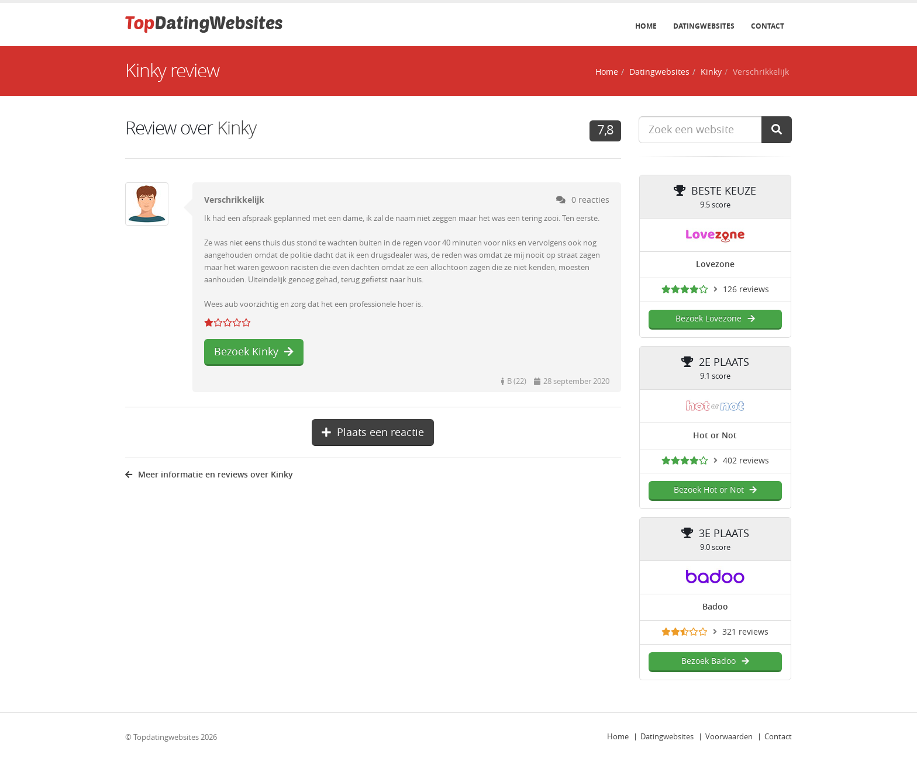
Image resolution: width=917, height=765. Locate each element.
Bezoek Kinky (254, 351)
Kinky (711, 72)
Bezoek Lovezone (714, 319)
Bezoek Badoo (715, 661)
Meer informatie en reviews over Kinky (209, 475)
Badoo (715, 607)
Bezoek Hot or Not (715, 490)
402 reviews (746, 461)
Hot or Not (715, 436)
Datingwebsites (704, 26)
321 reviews (745, 632)
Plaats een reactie (373, 432)
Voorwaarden (729, 736)
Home (646, 26)
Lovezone (715, 264)
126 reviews (746, 290)
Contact (767, 26)
